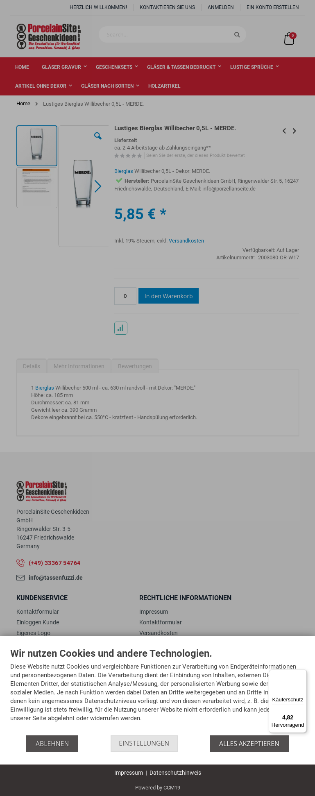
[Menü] (302, 674)
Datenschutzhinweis (175, 772)
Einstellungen (144, 743)
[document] (157, 692)
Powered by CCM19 (157, 788)
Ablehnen (51, 743)
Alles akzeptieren (250, 743)
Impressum (128, 772)
